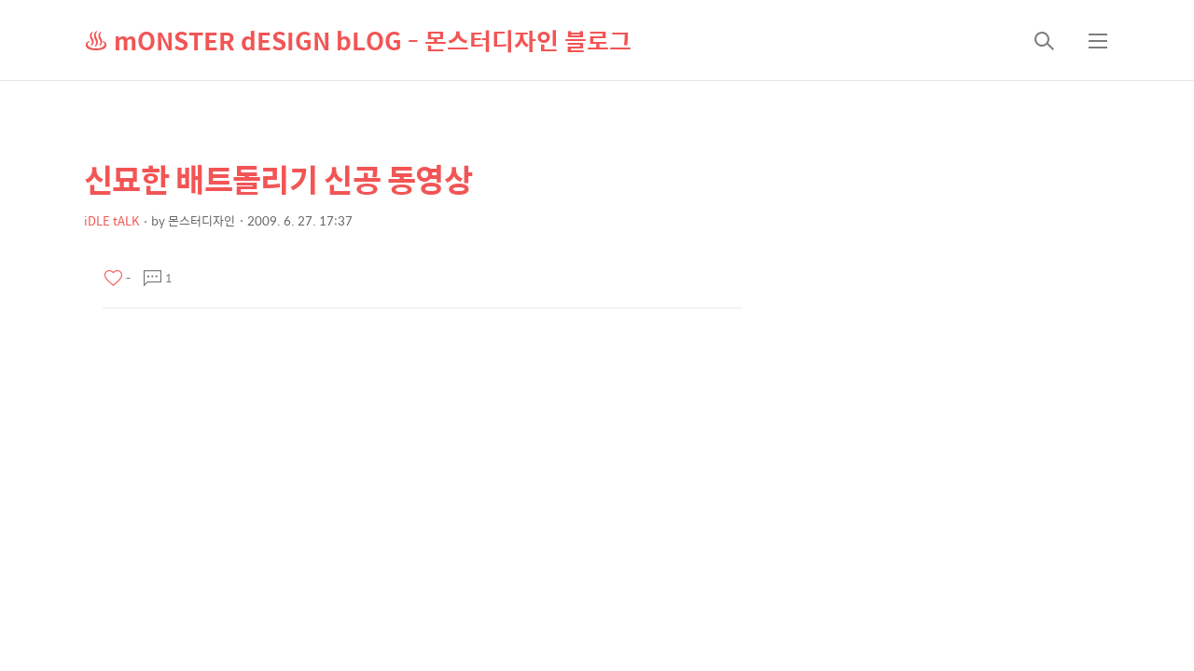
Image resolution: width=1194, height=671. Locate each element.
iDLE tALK (111, 220)
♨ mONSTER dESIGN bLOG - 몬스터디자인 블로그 (358, 40)
